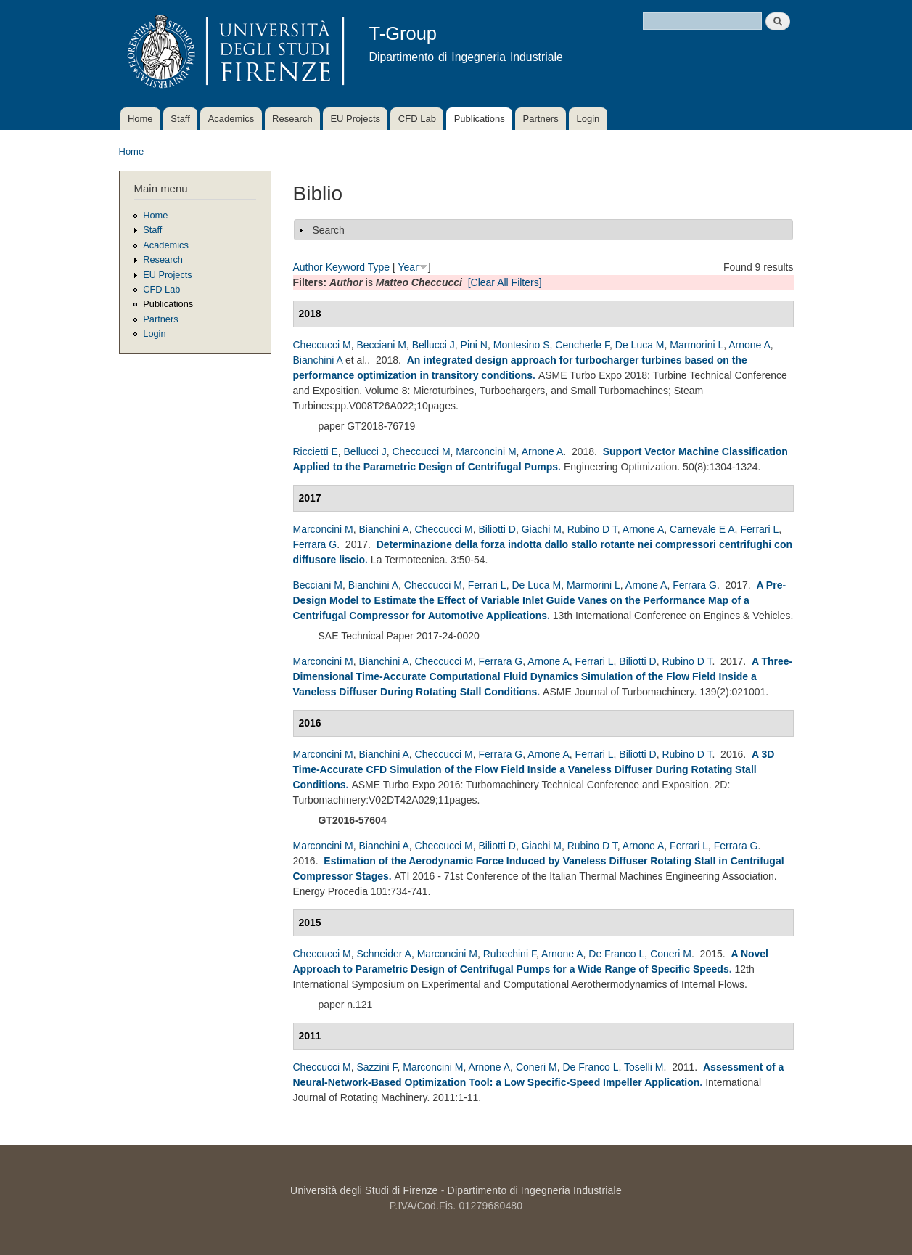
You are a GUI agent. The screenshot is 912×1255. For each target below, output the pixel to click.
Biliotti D (497, 529)
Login (587, 118)
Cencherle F (582, 345)
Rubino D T (592, 529)
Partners (541, 118)
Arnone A (749, 345)
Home (140, 118)
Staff (180, 118)
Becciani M (381, 345)
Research (292, 118)
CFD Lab (417, 118)
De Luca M (640, 345)
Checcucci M (322, 345)
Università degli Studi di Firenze (363, 1190)
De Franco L (616, 954)
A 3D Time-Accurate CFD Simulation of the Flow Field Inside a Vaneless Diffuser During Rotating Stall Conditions (534, 769)
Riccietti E (315, 451)
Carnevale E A (702, 529)
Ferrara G (315, 544)
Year (408, 267)
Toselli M (643, 1067)
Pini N (474, 345)
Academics (231, 118)
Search (329, 230)
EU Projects (355, 118)
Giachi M (542, 529)
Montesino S (521, 345)
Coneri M (670, 954)
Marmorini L (696, 345)
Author (308, 267)
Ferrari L (759, 529)
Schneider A (383, 954)
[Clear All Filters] (505, 282)
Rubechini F (509, 954)
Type (379, 267)
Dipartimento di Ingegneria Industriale (535, 1190)
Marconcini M (486, 451)
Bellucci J (433, 345)
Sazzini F (376, 1067)
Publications (479, 118)
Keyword (345, 267)
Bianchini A (318, 360)
